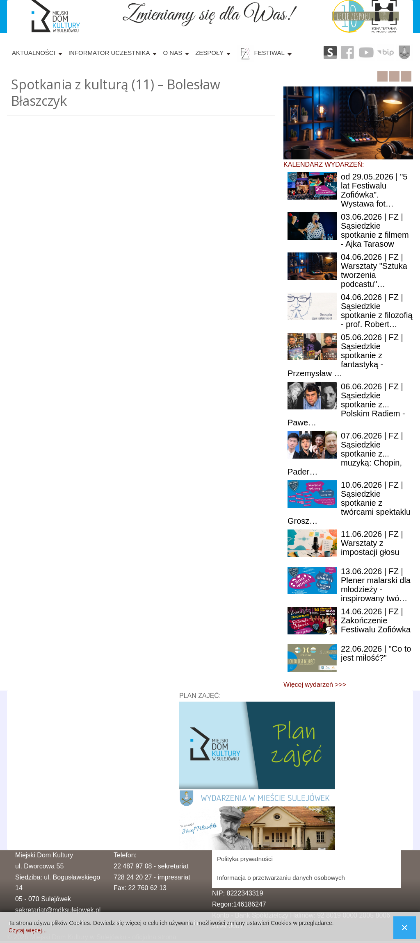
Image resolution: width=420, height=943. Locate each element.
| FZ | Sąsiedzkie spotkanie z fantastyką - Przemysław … (345, 355)
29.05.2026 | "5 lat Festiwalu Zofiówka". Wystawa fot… (374, 190)
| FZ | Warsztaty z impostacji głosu (372, 543)
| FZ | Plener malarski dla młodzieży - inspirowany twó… (376, 585)
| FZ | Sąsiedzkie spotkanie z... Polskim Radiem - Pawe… (346, 404)
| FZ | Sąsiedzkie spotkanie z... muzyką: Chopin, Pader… (345, 453)
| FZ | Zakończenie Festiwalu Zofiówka (376, 620)
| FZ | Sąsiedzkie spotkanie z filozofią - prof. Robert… (377, 311)
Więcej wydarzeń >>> (314, 684)
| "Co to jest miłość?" (376, 653)
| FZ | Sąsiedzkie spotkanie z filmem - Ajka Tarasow (375, 230)
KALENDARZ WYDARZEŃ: (323, 164)
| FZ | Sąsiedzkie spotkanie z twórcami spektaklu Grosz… (349, 502)
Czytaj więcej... (27, 930)
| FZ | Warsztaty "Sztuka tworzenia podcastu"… (374, 270)
